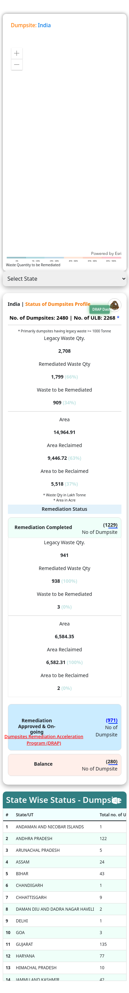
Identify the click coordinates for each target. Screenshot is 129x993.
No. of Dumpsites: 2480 (38, 317)
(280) (112, 761)
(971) (112, 720)
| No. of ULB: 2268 (92, 317)
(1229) (110, 524)
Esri (118, 253)
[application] (64, 149)
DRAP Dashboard (101, 309)
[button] (16, 53)
